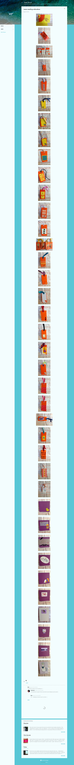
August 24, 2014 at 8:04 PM (36, 695)
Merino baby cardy (26, 735)
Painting (25, 747)
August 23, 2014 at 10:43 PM (39, 690)
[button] (64, 8)
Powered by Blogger (44, 760)
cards (27, 682)
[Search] (66, 2)
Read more (63, 743)
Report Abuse (3, 32)
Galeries (47, 762)
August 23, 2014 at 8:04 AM (33, 687)
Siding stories (25, 723)
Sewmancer (33, 690)
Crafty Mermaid (28, 2)
